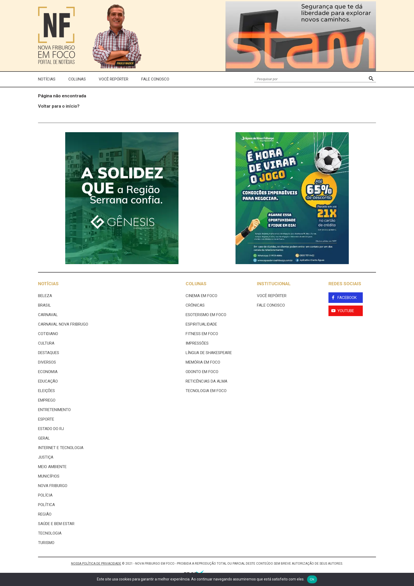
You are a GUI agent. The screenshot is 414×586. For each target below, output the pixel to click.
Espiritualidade (201, 324)
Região (44, 514)
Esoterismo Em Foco (206, 314)
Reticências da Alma (206, 381)
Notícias (46, 79)
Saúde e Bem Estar (56, 523)
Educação (48, 381)
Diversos (47, 362)
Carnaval (48, 314)
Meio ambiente (52, 466)
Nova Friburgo (52, 485)
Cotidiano (48, 333)
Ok (312, 579)
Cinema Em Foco (201, 295)
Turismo (46, 542)
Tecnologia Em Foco (206, 390)
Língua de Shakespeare (209, 352)
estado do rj (51, 428)
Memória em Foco (203, 362)
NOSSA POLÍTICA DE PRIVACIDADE (96, 563)
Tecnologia (50, 533)
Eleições (46, 390)
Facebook (347, 297)
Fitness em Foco (202, 333)
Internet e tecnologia (60, 447)
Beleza (45, 295)
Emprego (46, 400)
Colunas (77, 79)
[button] (371, 79)
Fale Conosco (155, 79)
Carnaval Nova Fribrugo (63, 324)
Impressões (197, 343)
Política (46, 504)
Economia (48, 371)
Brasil (44, 305)
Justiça (45, 457)
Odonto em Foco (202, 371)
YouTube (345, 310)
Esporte (46, 419)
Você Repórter (113, 79)
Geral (44, 438)
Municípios (48, 476)
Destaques (48, 352)
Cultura (46, 343)
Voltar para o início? (58, 106)
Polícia (45, 495)
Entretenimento (54, 409)
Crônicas (195, 305)
